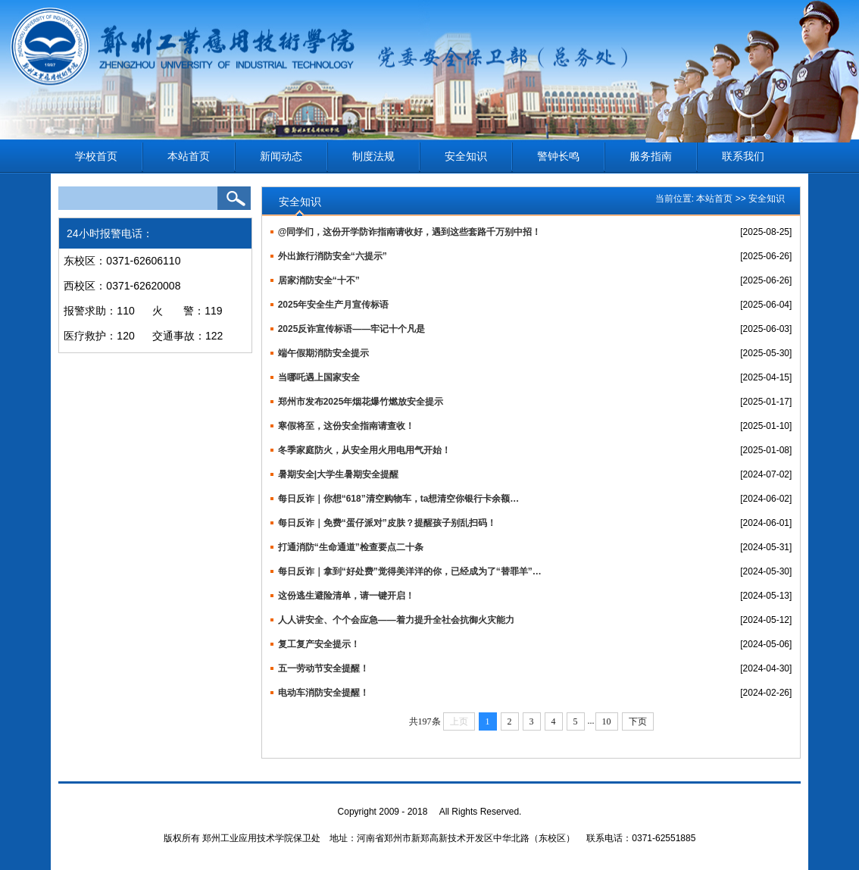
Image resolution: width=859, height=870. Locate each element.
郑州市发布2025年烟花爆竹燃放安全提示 (361, 401)
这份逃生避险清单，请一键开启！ (346, 595)
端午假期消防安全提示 (323, 353)
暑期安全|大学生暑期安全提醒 (338, 474)
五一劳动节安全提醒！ (323, 668)
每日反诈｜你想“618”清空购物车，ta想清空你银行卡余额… (399, 498)
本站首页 (188, 156)
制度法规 (373, 156)
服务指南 (650, 156)
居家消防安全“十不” (319, 280)
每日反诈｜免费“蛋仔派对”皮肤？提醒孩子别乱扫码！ (387, 523)
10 (606, 721)
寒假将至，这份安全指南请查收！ (346, 426)
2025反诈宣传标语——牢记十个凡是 (352, 329)
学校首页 (96, 156)
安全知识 (466, 156)
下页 (638, 721)
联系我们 (743, 156)
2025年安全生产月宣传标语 (333, 304)
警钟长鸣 (558, 156)
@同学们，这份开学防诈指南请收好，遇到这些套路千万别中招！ (410, 232)
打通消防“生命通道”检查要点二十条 (350, 547)
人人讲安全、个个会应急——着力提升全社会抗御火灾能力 (396, 620)
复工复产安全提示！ (319, 644)
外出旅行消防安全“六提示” (332, 256)
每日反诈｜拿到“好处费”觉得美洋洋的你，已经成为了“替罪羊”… (410, 571)
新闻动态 (281, 156)
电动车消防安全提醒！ (323, 692)
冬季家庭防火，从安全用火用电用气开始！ (364, 450)
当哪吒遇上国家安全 (319, 377)
